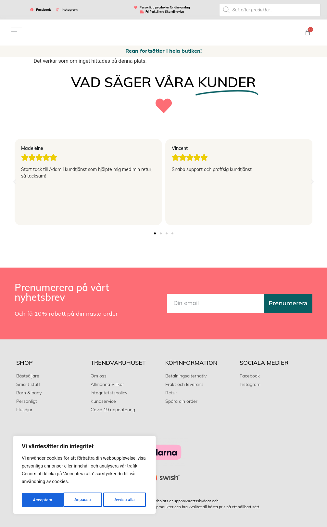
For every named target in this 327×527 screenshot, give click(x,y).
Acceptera (126, 500)
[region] (84, 476)
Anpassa (40, 500)
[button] (14, 181)
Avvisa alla (83, 500)
